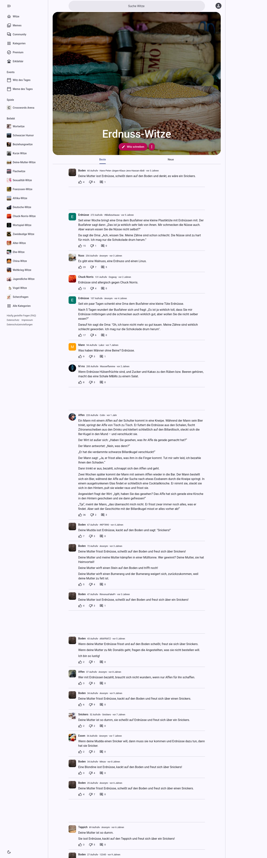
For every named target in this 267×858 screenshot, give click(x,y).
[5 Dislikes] (92, 845)
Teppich (83, 827)
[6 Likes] (81, 705)
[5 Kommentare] (104, 267)
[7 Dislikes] (93, 267)
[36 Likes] (82, 515)
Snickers (83, 714)
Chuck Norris (85, 276)
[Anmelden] (218, 6)
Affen (81, 415)
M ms (81, 366)
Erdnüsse (83, 214)
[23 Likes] (82, 267)
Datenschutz (13, 320)
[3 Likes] (81, 683)
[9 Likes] (81, 357)
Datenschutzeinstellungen (20, 324)
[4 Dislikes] (93, 288)
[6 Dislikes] (92, 182)
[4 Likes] (81, 182)
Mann (81, 344)
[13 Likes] (82, 288)
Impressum (27, 320)
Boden (82, 170)
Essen (81, 735)
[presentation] (72, 172)
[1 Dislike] (93, 246)
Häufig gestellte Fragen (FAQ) (21, 315)
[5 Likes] (81, 584)
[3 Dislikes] (92, 357)
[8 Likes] (81, 382)
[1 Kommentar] (102, 182)
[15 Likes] (82, 246)
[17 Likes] (82, 335)
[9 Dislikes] (92, 705)
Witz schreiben (133, 147)
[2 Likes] (81, 662)
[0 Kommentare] (104, 246)
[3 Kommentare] (104, 515)
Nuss (81, 255)
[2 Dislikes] (93, 515)
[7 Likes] (81, 536)
